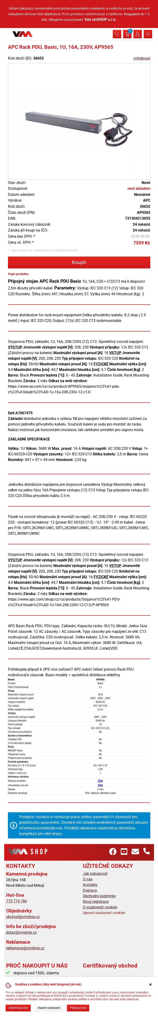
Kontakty (90, 885)
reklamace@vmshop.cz (25, 948)
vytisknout (141, 58)
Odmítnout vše (18, 1008)
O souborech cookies (100, 907)
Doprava (90, 890)
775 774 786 (16, 901)
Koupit (79, 262)
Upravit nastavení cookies (104, 913)
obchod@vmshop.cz (23, 917)
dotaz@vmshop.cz (21, 932)
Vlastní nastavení (48, 1008)
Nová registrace (96, 901)
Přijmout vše (78, 1008)
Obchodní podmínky (99, 896)
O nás (87, 879)
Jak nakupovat (95, 873)
